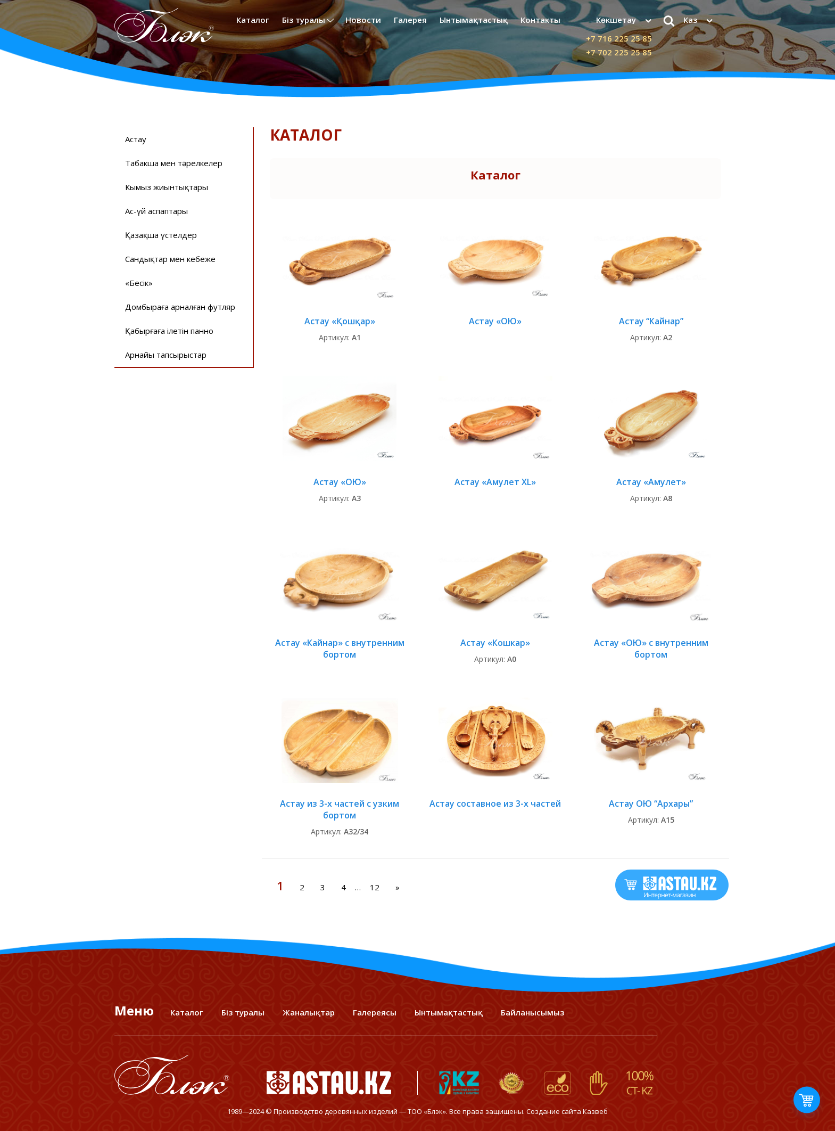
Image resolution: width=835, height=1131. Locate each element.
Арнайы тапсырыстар (165, 354)
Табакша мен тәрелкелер (173, 163)
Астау (135, 139)
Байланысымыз (532, 1012)
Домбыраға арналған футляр (180, 306)
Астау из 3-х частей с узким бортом (339, 809)
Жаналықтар (309, 1012)
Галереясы (374, 1012)
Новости (363, 19)
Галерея (410, 19)
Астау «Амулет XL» (495, 482)
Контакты (540, 19)
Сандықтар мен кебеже (170, 258)
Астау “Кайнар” (651, 321)
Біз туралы (303, 19)
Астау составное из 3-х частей (495, 803)
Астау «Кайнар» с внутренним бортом (339, 648)
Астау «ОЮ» (495, 321)
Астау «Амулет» (651, 482)
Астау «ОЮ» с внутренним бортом (651, 648)
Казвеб (595, 1111)
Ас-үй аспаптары (156, 211)
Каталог (252, 19)
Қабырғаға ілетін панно (169, 330)
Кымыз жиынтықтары (166, 187)
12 (374, 887)
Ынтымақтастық (474, 19)
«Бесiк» (139, 282)
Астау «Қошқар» (339, 321)
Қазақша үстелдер (161, 235)
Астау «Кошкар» (495, 643)
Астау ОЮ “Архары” (651, 803)
